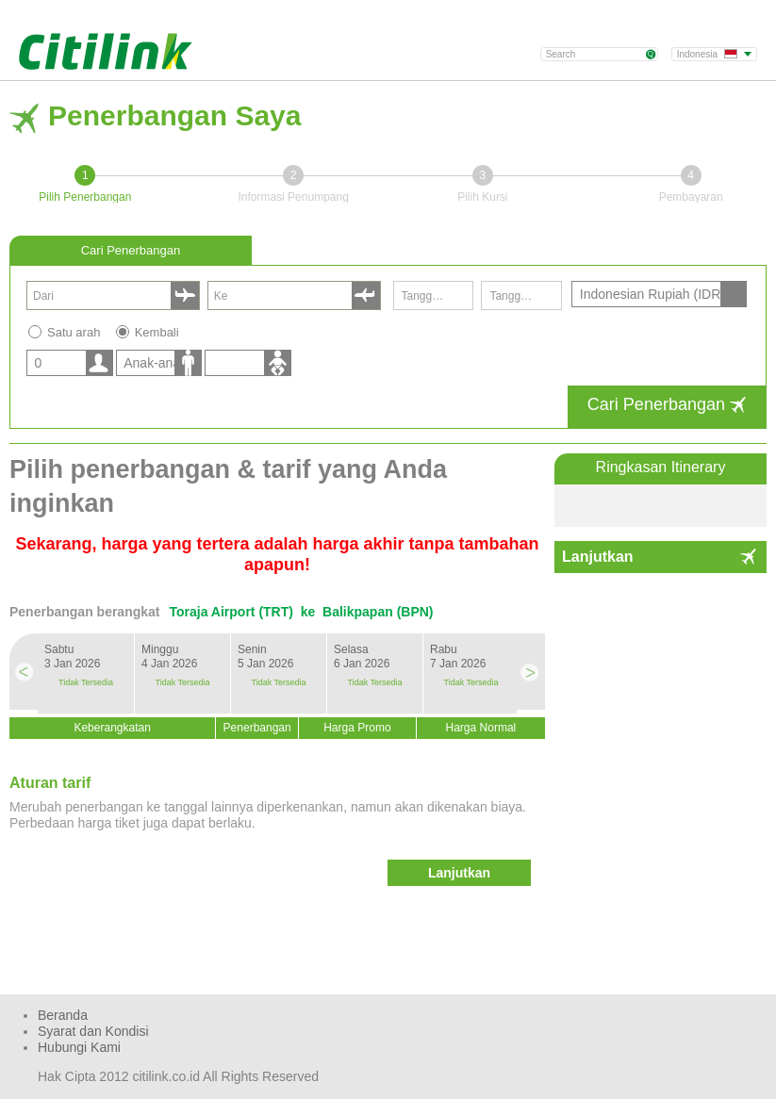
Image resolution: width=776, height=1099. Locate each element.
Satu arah (73, 332)
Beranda (63, 1015)
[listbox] (67, 363)
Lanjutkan (598, 557)
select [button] (184, 295)
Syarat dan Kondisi (93, 1031)
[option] (86, 673)
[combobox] (101, 295)
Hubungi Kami (79, 1047)
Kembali (157, 332)
